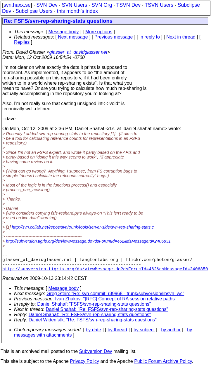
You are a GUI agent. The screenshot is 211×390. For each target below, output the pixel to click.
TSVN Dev (128, 5)
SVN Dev (46, 5)
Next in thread (181, 36)
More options (99, 31)
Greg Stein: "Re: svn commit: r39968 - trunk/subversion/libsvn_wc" (115, 298)
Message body (63, 31)
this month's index (77, 11)
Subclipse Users (34, 11)
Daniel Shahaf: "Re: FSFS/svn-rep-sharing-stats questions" (107, 313)
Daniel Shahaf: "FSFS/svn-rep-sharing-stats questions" (94, 308)
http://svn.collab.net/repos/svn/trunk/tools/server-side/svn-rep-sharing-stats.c (83, 227)
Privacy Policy (84, 365)
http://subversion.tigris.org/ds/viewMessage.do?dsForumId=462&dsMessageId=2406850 (105, 273)
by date (93, 334)
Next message (73, 36)
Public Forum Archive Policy (163, 365)
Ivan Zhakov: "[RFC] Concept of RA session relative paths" (116, 303)
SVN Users (74, 5)
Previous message (113, 36)
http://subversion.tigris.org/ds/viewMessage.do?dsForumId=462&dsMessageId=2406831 (88, 241)
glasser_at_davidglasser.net (78, 52)
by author (171, 334)
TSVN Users (159, 5)
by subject (144, 334)
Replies (22, 42)
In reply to (149, 36)
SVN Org (101, 5)
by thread (117, 334)
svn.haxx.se (17, 5)
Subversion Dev (95, 356)
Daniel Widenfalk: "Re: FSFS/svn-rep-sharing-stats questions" (93, 324)
